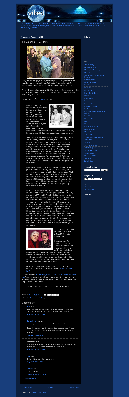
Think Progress (89, 153)
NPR (86, 124)
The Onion (87, 142)
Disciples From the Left (92, 85)
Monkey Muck (89, 109)
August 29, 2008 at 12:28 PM (36, 374)
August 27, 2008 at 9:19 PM (36, 362)
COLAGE (42, 99)
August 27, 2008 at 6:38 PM (36, 314)
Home (50, 387)
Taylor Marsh (88, 134)
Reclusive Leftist (89, 129)
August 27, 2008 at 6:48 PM (36, 335)
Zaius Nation (88, 161)
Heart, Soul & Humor (91, 93)
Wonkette (87, 158)
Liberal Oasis (88, 98)
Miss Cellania (88, 103)
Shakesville (88, 132)
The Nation (88, 140)
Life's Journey (89, 101)
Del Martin (30, 298)
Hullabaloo (88, 95)
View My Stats (89, 189)
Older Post (74, 387)
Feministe (87, 88)
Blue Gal (87, 72)
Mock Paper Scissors (91, 106)
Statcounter (88, 187)
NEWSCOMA (88, 118)
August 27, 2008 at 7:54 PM (36, 349)
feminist (37, 298)
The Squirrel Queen (90, 150)
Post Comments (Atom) (38, 392)
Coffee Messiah (89, 80)
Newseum (87, 121)
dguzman (30, 368)
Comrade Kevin (32, 321)
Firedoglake (88, 90)
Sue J (29, 306)
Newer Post (27, 387)
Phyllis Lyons (49, 298)
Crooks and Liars (90, 82)
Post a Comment (30, 378)
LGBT (42, 298)
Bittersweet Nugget (90, 67)
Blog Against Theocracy (92, 70)
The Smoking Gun (90, 148)
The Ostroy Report (90, 145)
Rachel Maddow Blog (91, 126)
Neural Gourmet (89, 116)
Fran (28, 356)
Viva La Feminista (90, 156)
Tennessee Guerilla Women (93, 137)
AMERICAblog (89, 65)
